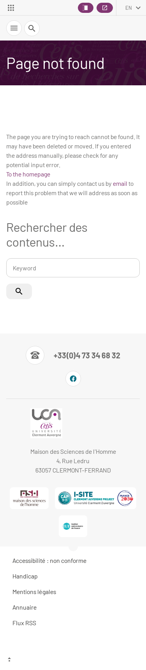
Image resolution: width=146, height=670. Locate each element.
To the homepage (28, 174)
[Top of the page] (73, 660)
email (120, 183)
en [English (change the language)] (128, 8)
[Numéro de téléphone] (73, 355)
